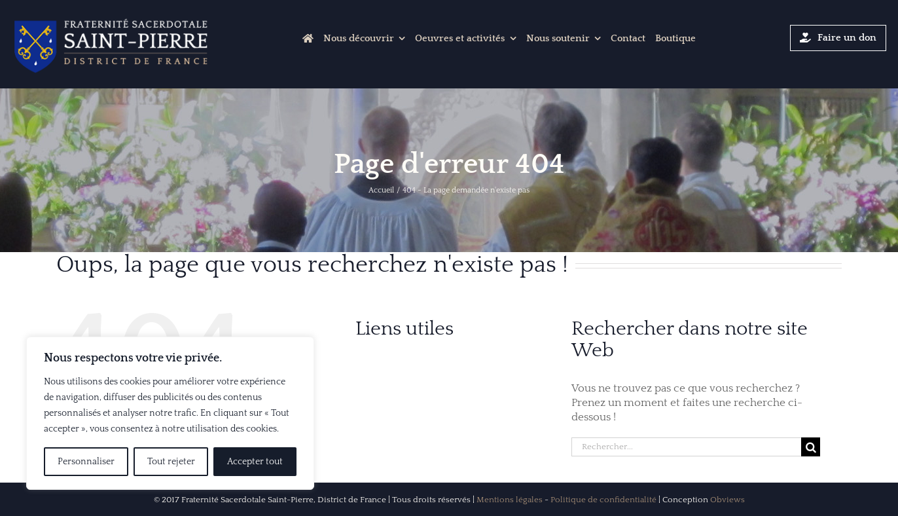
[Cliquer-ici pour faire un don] (838, 38)
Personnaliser (86, 461)
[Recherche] (810, 446)
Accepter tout (255, 461)
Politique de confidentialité (603, 499)
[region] (170, 413)
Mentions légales (509, 499)
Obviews (727, 499)
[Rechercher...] (686, 446)
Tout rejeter (171, 461)
